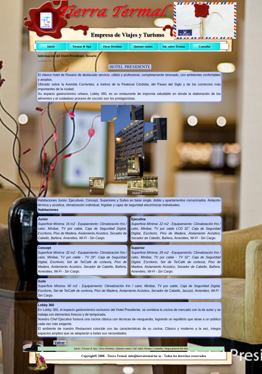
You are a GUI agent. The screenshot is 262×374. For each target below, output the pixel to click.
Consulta (158, 348)
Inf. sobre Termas (142, 348)
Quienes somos (124, 348)
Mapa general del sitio (176, 348)
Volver (59, 342)
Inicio (77, 348)
